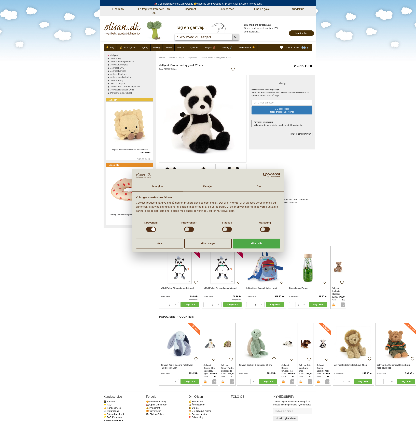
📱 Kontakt (109, 401)
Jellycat (181, 57)
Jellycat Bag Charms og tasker (125, 86)
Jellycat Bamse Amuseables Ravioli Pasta (129, 150)
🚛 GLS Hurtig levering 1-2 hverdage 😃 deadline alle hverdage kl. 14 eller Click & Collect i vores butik (208, 3)
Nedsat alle (113, 165)
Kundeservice (226, 9)
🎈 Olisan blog (195, 417)
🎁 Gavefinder (153, 411)
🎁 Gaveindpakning (156, 401)
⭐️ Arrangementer (197, 414)
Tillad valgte (208, 243)
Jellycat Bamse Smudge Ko (287, 368)
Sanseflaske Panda (298, 288)
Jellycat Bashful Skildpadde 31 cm (255, 365)
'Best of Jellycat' (118, 83)
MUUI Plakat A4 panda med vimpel (220, 288)
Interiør (168, 47)
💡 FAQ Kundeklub (113, 417)
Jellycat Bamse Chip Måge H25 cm (209, 368)
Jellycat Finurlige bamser (122, 61)
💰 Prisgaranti (153, 408)
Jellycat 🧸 (210, 47)
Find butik (118, 9)
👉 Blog (110, 47)
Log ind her (302, 33)
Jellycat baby (116, 80)
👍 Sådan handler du (114, 414)
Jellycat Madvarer (119, 74)
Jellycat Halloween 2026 (122, 89)
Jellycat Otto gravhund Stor (305, 368)
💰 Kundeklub (195, 401)
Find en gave (262, 9)
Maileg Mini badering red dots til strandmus (129, 215)
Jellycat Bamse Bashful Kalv (323, 368)
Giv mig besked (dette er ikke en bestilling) (282, 110)
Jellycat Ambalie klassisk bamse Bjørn (338, 291)
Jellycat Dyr (192, 57)
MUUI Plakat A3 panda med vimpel (177, 288)
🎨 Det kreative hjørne (199, 411)
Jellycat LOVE (117, 68)
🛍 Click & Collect (155, 414)
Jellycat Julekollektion (120, 77)
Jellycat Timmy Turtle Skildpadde (227, 368)
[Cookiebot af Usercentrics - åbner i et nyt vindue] (265, 175)
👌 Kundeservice (112, 408)
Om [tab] (258, 186)
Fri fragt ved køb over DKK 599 (154, 11)
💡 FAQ (108, 404)
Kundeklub (298, 9)
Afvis (159, 243)
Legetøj (144, 47)
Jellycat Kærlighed (119, 64)
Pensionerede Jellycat (121, 93)
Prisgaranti (190, 9)
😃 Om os (193, 408)
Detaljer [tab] (208, 186)
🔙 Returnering (111, 411)
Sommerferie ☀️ (247, 47)
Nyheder (194, 47)
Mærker (181, 47)
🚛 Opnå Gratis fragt (156, 404)
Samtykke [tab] (157, 186)
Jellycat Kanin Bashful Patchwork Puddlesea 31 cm (177, 366)
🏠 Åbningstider (196, 404)
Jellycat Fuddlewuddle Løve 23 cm (350, 365)
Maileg (156, 47)
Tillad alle (256, 243)
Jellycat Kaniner (118, 71)
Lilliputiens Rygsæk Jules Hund (261, 288)
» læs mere (165, 296)
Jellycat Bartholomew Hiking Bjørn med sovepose (393, 366)
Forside (162, 57)
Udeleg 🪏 (227, 47)
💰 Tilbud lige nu (127, 47)
